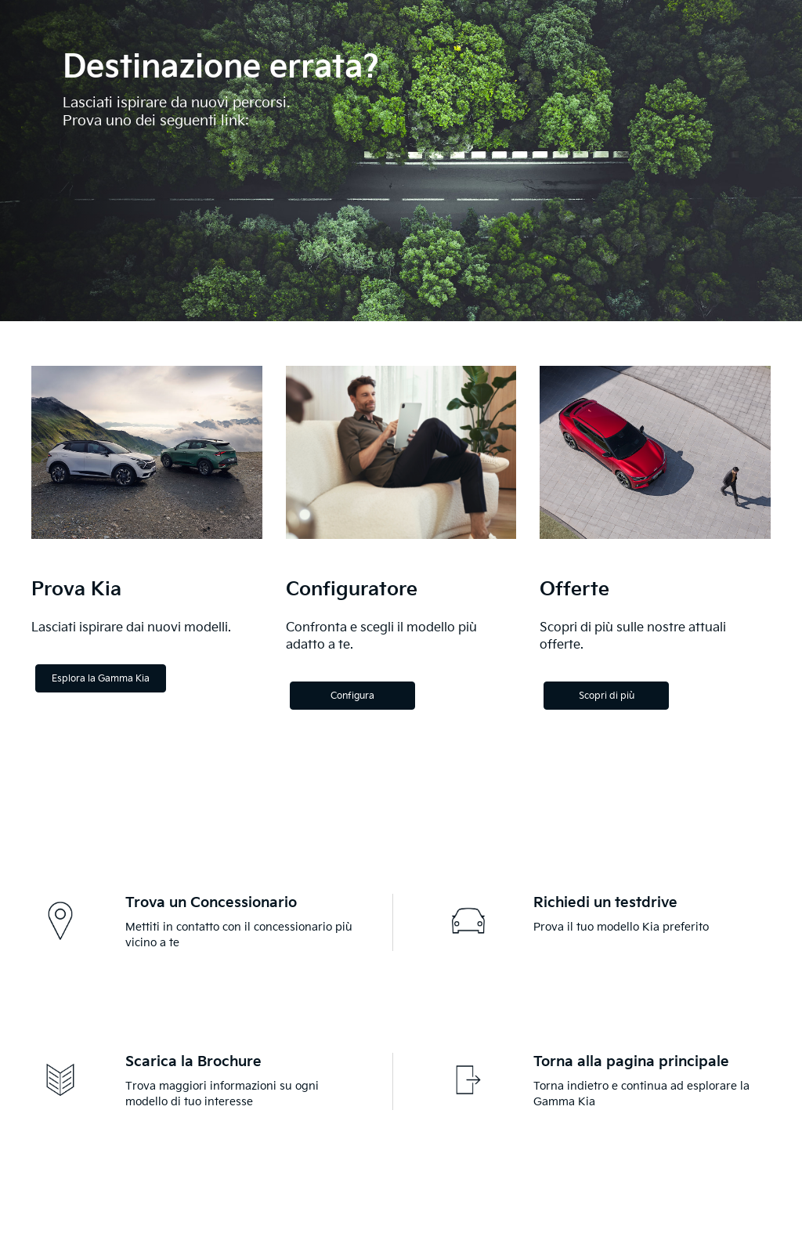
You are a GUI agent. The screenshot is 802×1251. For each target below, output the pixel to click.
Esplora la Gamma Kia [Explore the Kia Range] (101, 679)
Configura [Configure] (352, 696)
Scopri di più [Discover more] (606, 696)
